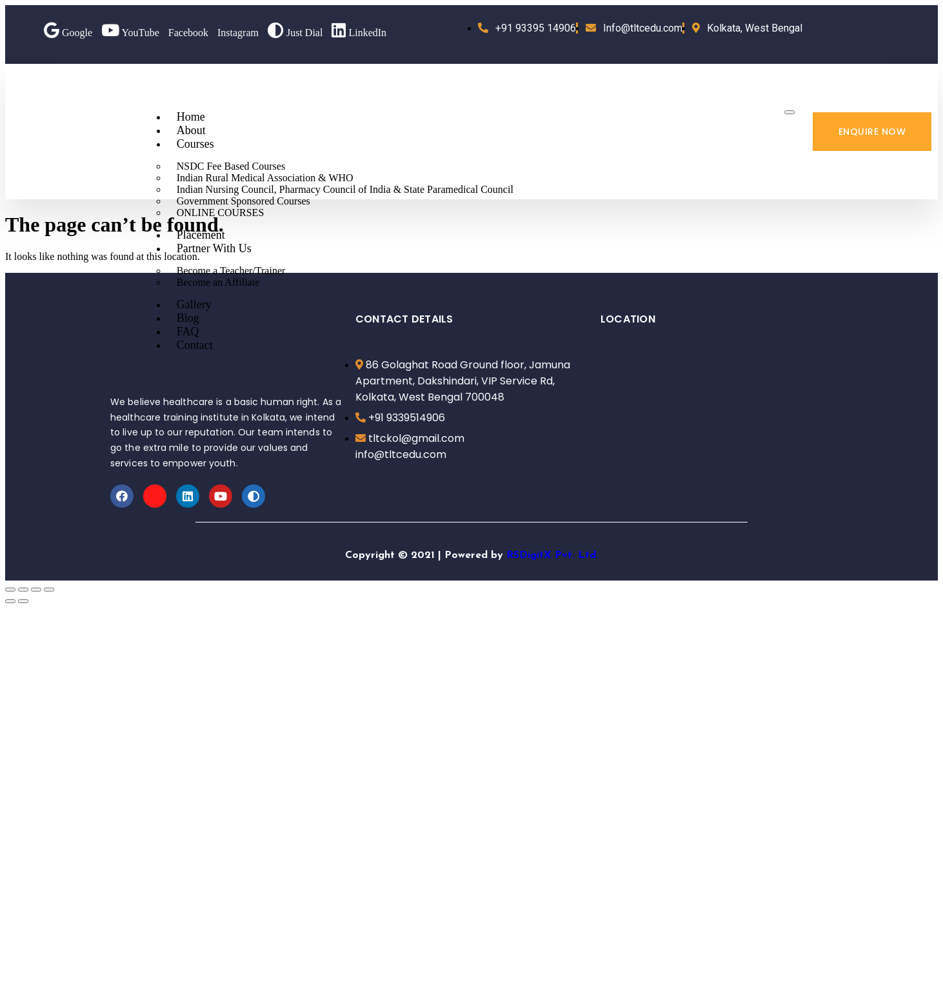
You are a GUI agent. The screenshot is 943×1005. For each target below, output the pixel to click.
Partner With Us (214, 248)
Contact (195, 345)
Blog (188, 318)
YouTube (130, 32)
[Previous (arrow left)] (10, 601)
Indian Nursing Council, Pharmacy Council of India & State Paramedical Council (345, 189)
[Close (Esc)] (10, 590)
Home (191, 116)
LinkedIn (359, 32)
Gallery (194, 304)
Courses (195, 143)
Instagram (238, 32)
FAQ (188, 331)
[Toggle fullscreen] (36, 590)
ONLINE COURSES (220, 212)
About (191, 130)
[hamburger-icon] (789, 112)
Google (68, 32)
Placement (201, 234)
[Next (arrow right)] (23, 601)
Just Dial (295, 32)
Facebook (188, 32)
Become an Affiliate (218, 282)
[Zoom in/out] (49, 590)
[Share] (23, 590)
